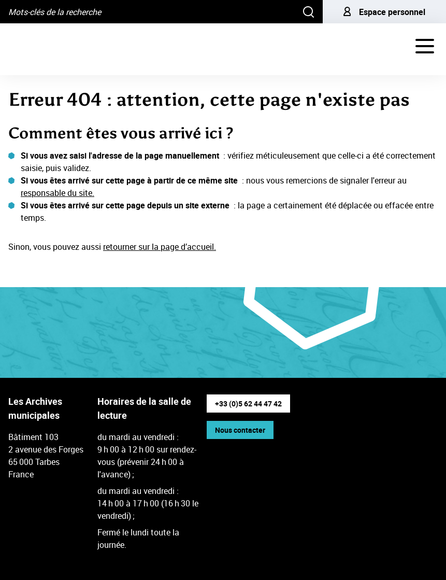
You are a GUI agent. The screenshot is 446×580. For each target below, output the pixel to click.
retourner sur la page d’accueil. (159, 246)
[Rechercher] (308, 12)
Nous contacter (240, 430)
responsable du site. (57, 193)
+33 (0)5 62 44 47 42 (248, 403)
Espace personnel (384, 12)
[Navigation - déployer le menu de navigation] (425, 46)
